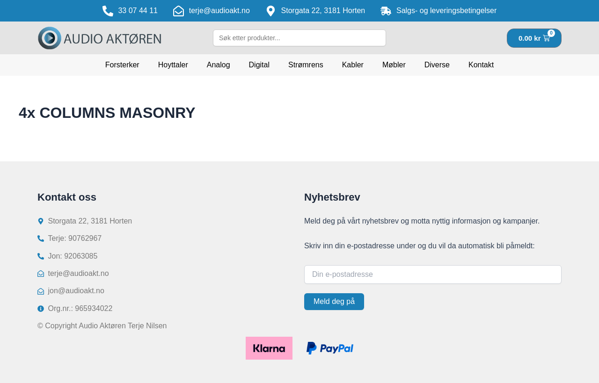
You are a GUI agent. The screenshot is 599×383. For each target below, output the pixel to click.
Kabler (353, 65)
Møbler (394, 65)
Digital (259, 65)
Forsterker (122, 65)
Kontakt (481, 65)
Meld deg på (334, 301)
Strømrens (305, 65)
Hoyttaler (173, 65)
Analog (218, 65)
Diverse (437, 65)
